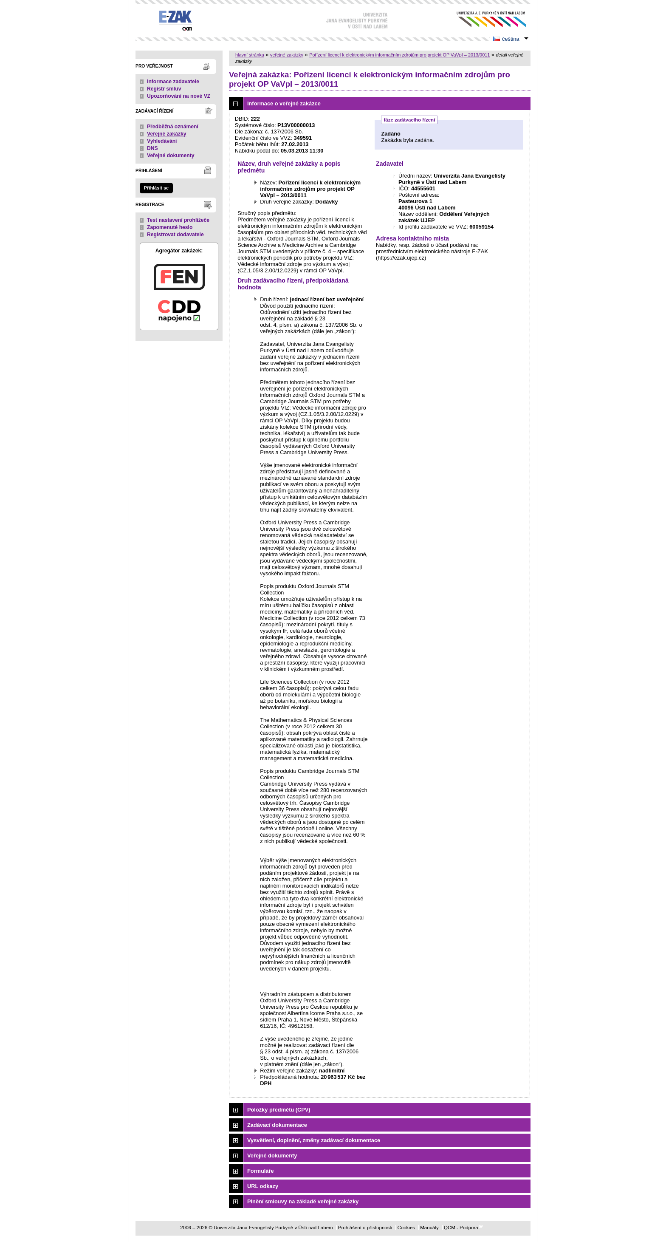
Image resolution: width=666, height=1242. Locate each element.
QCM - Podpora (461, 1227)
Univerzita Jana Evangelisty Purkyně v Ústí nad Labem (484, 19)
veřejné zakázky (286, 54)
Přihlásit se (156, 187)
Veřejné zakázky (166, 134)
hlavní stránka (249, 54)
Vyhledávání (162, 141)
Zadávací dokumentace (277, 1125)
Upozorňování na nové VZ (178, 96)
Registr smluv (164, 89)
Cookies (406, 1227)
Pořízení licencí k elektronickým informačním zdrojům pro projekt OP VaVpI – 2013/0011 (399, 54)
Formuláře (260, 1171)
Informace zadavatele (173, 82)
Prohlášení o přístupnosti (365, 1227)
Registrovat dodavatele (175, 235)
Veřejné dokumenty (170, 155)
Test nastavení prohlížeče (178, 220)
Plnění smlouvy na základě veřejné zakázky (302, 1201)
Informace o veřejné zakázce (284, 103)
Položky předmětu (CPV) (278, 1109)
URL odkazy (262, 1186)
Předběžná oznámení (172, 127)
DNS (152, 148)
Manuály (429, 1227)
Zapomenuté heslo (169, 227)
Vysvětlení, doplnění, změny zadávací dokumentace (313, 1140)
